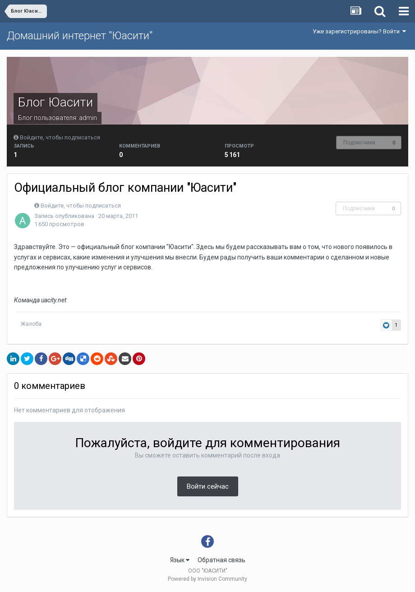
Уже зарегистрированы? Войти (359, 31)
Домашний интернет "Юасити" (79, 35)
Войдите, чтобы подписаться (60, 137)
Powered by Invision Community (207, 579)
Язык (179, 560)
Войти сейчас (208, 486)
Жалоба (31, 324)
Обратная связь (221, 560)
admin (88, 117)
